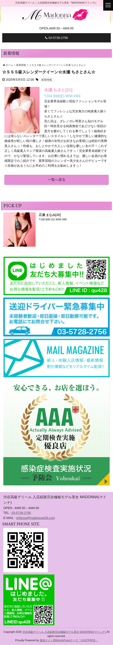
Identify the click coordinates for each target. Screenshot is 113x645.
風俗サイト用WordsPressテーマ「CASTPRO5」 (69, 640)
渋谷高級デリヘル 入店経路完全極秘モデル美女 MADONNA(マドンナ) (64, 632)
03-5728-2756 (56, 38)
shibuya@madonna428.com (35, 518)
